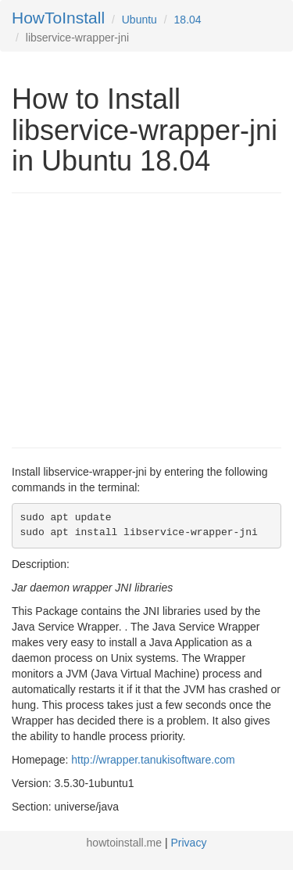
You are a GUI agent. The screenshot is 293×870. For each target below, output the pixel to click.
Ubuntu (139, 19)
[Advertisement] (143, 318)
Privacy (189, 842)
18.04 (188, 19)
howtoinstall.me (125, 842)
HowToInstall (58, 18)
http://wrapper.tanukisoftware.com (152, 759)
